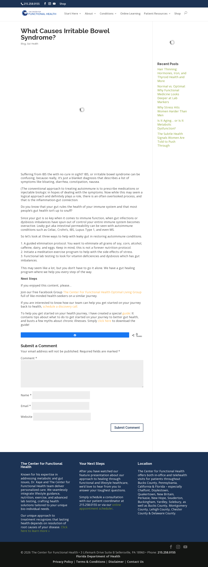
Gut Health (32, 43)
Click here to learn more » (44, 529)
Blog (23, 43)
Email (26, 406)
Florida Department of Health (98, 556)
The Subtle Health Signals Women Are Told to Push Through (170, 139)
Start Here (71, 13)
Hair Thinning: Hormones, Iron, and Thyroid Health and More (171, 75)
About (89, 13)
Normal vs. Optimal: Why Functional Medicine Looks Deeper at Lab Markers (171, 94)
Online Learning (130, 13)
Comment (29, 358)
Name (26, 395)
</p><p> (82, 109)
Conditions (106, 13)
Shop (63, 4)
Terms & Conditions (90, 562)
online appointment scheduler (100, 506)
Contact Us (135, 562)
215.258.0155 (32, 4)
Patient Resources (156, 13)
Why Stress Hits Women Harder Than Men (172, 111)
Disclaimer (116, 562)
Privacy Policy (63, 562)
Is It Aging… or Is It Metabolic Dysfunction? (170, 124)
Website (26, 417)
